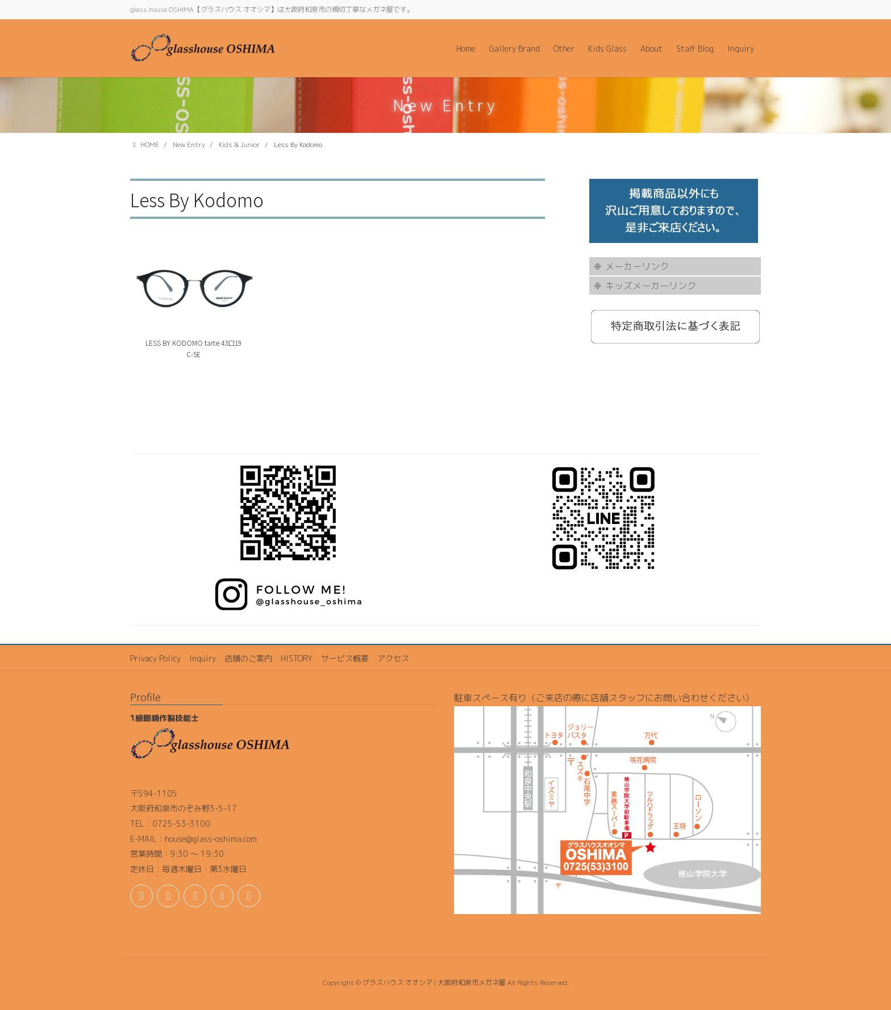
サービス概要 (345, 658)
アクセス (393, 658)
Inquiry (202, 658)
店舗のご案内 (248, 658)
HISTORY (297, 658)
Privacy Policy (155, 658)
